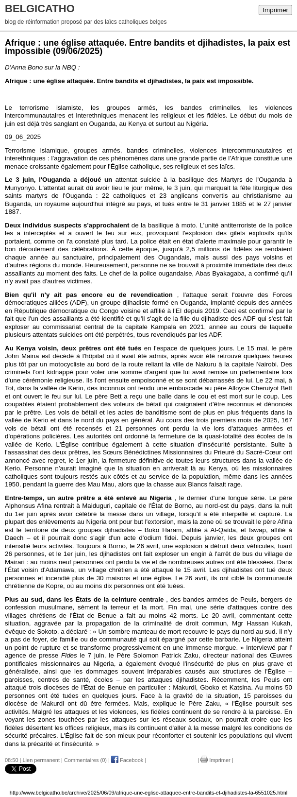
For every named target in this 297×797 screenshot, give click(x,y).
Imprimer (275, 10)
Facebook (127, 760)
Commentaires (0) (85, 760)
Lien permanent (41, 760)
